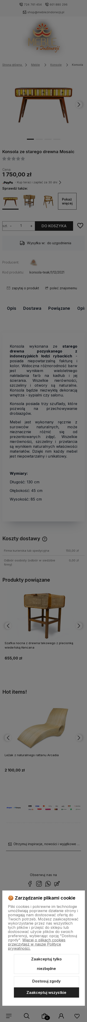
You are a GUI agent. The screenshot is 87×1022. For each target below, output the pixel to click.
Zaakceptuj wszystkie (46, 992)
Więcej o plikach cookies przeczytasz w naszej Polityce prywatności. (36, 944)
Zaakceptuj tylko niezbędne (46, 964)
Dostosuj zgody (46, 981)
